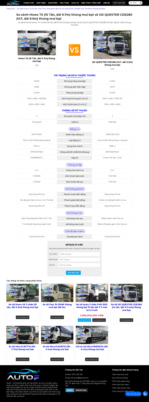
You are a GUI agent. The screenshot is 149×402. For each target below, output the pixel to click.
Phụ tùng (64, 3)
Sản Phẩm (53, 3)
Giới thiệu (41, 3)
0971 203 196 (119, 3)
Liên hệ (106, 3)
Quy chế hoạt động (120, 378)
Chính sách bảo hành (120, 385)
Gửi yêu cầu (73, 273)
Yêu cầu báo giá (22, 317)
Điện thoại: (53, 259)
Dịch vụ (75, 3)
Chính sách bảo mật (120, 374)
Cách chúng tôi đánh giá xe (123, 391)
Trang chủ (28, 3)
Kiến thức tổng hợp (91, 3)
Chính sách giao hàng (120, 381)
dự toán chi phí (84, 320)
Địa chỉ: (52, 265)
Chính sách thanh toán (121, 388)
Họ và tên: (53, 254)
